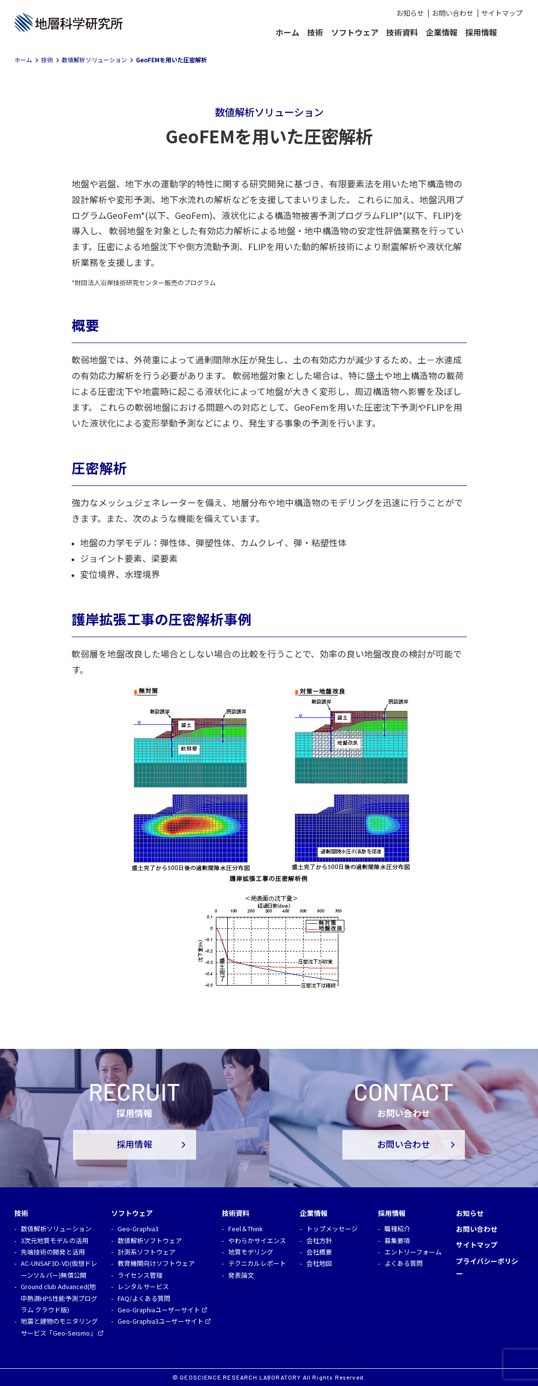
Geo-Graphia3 (138, 1228)
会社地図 (319, 1263)
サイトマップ (502, 13)
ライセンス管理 (140, 1275)
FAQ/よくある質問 (144, 1298)
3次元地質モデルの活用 (54, 1240)
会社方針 (319, 1240)
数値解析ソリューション (56, 1228)
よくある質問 (403, 1263)
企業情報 (441, 32)
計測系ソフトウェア (146, 1251)
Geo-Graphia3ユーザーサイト (161, 1321)
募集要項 (397, 1240)
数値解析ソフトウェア (150, 1240)
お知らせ (410, 13)
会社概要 (319, 1251)
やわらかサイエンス (257, 1240)
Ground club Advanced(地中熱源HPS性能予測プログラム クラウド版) (59, 1298)
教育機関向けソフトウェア (156, 1263)
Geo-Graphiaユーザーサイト (159, 1309)
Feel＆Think (245, 1228)
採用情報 (481, 32)
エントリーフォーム (413, 1251)
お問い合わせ (452, 13)
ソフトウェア (354, 32)
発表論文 (241, 1275)
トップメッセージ (332, 1228)
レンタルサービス (143, 1286)
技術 (315, 32)
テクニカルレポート (257, 1263)
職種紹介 (397, 1228)
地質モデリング (250, 1251)
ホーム (287, 32)
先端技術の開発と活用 (53, 1251)
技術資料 (402, 32)
